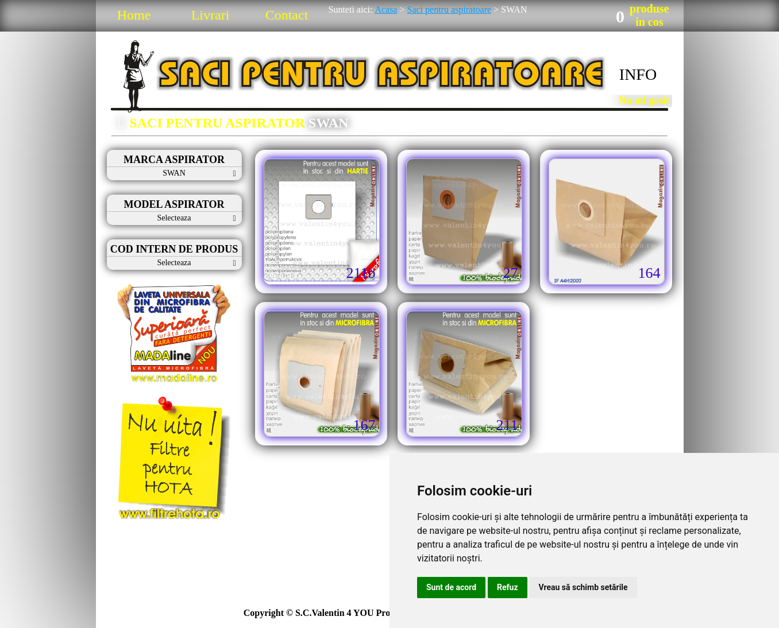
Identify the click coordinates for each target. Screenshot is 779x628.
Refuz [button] (507, 587)
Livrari (210, 14)
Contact (286, 14)
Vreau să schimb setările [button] (583, 587)
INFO (638, 74)
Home (134, 14)
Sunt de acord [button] (451, 587)
